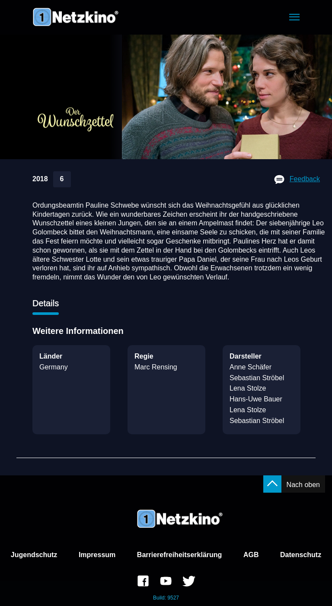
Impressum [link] (97, 554)
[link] (142, 582)
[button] (294, 17)
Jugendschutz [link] (34, 554)
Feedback (305, 179)
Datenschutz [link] (300, 554)
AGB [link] (251, 554)
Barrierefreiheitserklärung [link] (179, 554)
